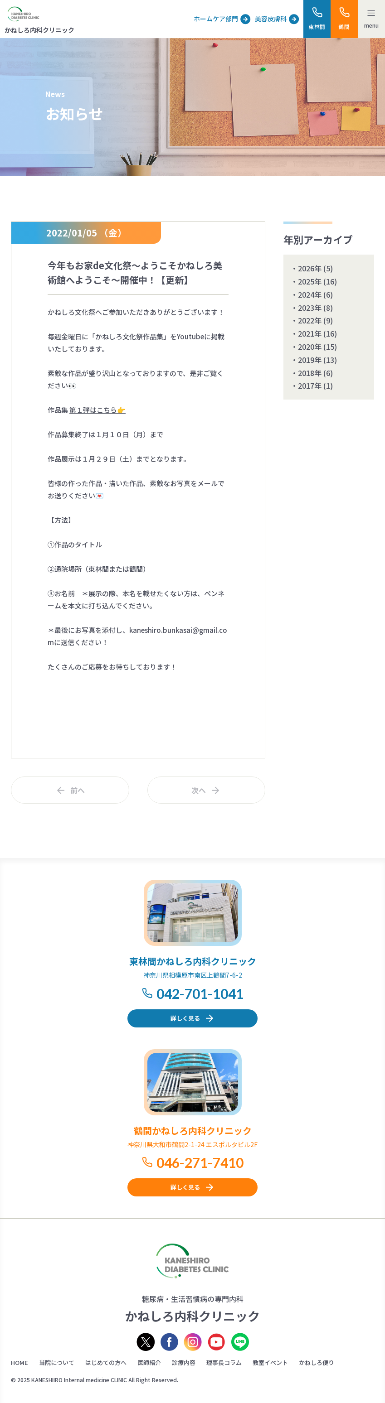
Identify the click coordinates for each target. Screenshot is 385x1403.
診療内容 (183, 1362)
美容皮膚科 (271, 18)
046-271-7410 (200, 1162)
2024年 (310, 294)
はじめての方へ (106, 1362)
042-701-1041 (200, 993)
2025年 (310, 281)
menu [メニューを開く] (371, 25)
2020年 (310, 346)
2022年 (310, 320)
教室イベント (270, 1362)
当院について (56, 1362)
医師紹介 (149, 1362)
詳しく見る (185, 1018)
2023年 (310, 307)
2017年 (310, 385)
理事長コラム (224, 1362)
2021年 (310, 333)
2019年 (310, 359)
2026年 (310, 268)
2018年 (310, 372)
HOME (19, 1362)
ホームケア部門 (216, 18)
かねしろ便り (316, 1362)
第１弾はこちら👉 (97, 410)
